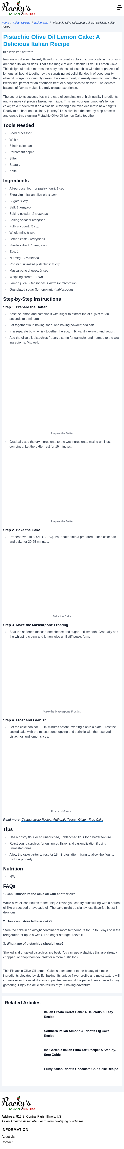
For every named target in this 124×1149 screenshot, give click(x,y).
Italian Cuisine (21, 22)
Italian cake (41, 22)
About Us (8, 1136)
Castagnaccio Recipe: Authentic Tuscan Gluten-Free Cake (62, 819)
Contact (7, 1142)
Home (5, 22)
